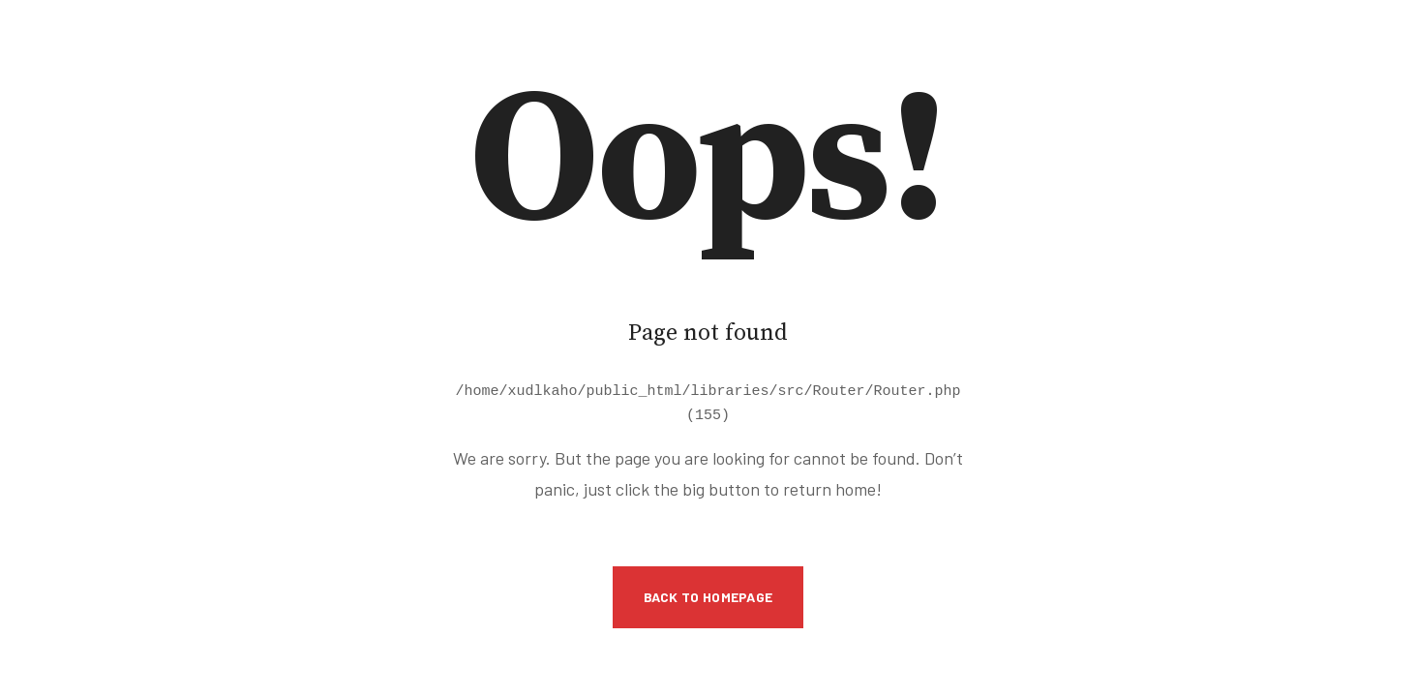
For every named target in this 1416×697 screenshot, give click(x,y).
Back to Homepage (708, 594)
